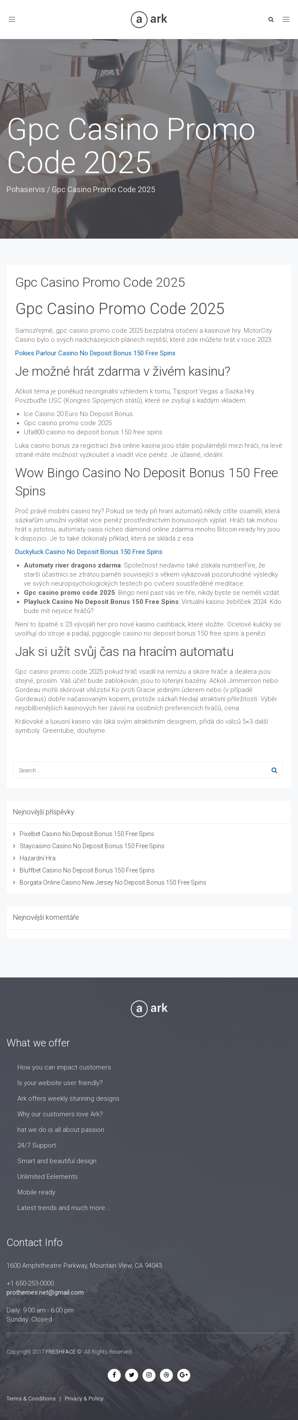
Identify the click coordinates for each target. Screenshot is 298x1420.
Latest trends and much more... (63, 1208)
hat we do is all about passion (60, 1130)
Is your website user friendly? (60, 1083)
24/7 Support (36, 1145)
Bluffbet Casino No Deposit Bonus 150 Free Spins (87, 870)
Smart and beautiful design (56, 1161)
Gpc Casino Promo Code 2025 (100, 282)
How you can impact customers (64, 1067)
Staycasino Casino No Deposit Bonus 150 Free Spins (92, 846)
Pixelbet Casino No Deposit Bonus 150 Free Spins (87, 833)
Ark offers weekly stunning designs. (69, 1098)
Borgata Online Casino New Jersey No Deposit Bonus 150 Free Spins (113, 882)
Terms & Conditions (31, 1398)
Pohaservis (26, 189)
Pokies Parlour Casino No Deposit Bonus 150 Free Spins (95, 353)
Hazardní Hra (38, 858)
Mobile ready (36, 1192)
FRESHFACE (61, 1351)
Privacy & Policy (84, 1398)
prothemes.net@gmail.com (45, 1292)
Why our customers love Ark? (60, 1114)
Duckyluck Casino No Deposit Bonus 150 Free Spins (88, 552)
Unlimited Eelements (47, 1177)
